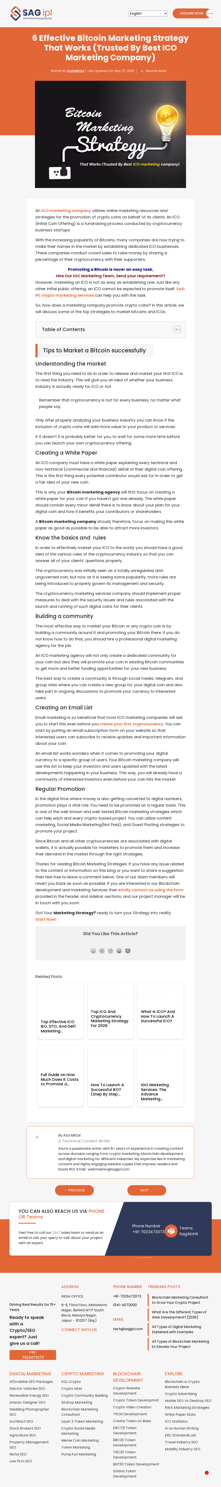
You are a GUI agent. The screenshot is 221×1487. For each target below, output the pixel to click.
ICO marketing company (66, 210)
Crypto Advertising (181, 1383)
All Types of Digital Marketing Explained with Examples (176, 1319)
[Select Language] (148, 13)
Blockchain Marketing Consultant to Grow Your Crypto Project (180, 1290)
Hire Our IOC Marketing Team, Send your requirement (109, 276)
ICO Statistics (176, 1411)
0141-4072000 (125, 1294)
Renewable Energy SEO (29, 1385)
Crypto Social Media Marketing (78, 1420)
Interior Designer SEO (27, 1392)
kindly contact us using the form (150, 890)
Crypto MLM (71, 1378)
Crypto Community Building (84, 1385)
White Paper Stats (180, 1404)
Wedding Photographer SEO (29, 1401)
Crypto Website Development (126, 1380)
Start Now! (46, 919)
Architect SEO (21, 1411)
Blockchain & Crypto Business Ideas (182, 1374)
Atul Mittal (75, 71)
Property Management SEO (29, 1434)
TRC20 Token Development (125, 1444)
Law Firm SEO (20, 1450)
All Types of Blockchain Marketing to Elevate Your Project (180, 1334)
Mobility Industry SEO (182, 1438)
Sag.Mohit (188, 1223)
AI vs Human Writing (182, 1417)
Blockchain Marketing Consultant (79, 1401)
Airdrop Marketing (76, 1392)
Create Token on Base (132, 1410)
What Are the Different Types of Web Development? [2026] (179, 1304)
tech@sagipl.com (128, 1318)
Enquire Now (190, 13)
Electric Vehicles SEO (27, 1378)
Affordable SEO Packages (31, 1371)
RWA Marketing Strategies (187, 1397)
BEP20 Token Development (136, 1453)
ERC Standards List (180, 1424)
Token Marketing (75, 1436)
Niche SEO (18, 1443)
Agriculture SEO (22, 1424)
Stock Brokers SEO (25, 1417)
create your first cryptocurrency (131, 724)
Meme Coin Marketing (80, 1430)
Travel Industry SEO (181, 1431)
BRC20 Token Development (125, 1432)
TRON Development (130, 1403)
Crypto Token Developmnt (136, 1389)
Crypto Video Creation (132, 1396)
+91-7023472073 (148, 1221)
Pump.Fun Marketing (78, 1443)
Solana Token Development (125, 1463)
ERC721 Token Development (125, 1420)
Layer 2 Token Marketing (82, 1411)
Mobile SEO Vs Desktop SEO (188, 1390)
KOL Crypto (71, 1371)
